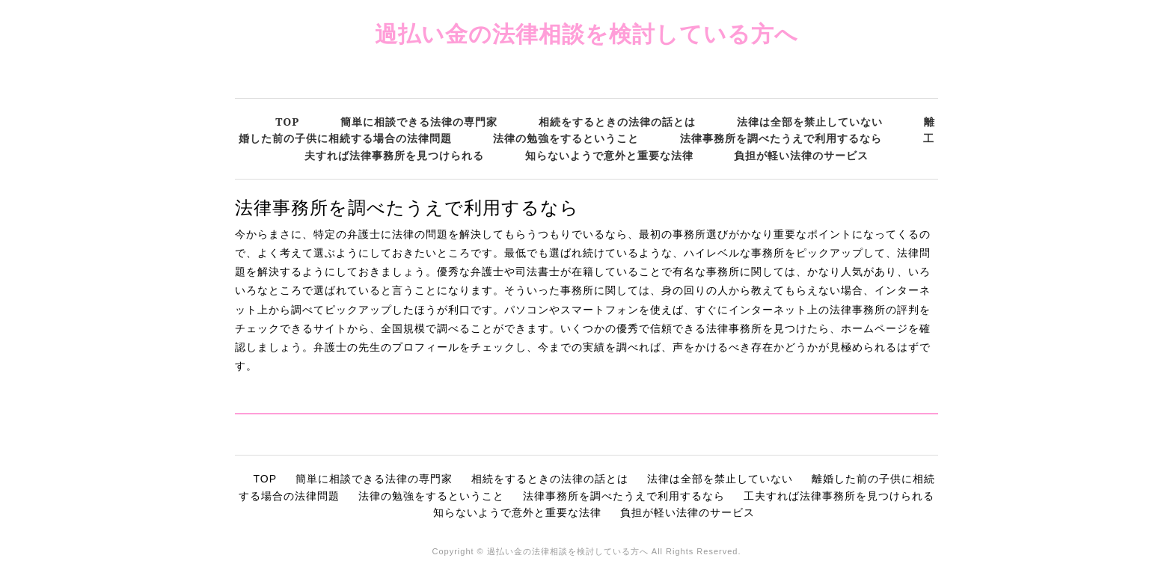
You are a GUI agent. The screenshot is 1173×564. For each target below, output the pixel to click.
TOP (287, 121)
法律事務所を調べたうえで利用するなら (781, 138)
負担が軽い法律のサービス (801, 155)
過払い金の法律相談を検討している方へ (586, 33)
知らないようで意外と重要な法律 (609, 155)
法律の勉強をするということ (566, 138)
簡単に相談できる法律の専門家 (418, 121)
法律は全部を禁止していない (810, 121)
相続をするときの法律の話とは (617, 121)
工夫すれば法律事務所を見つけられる (839, 496)
